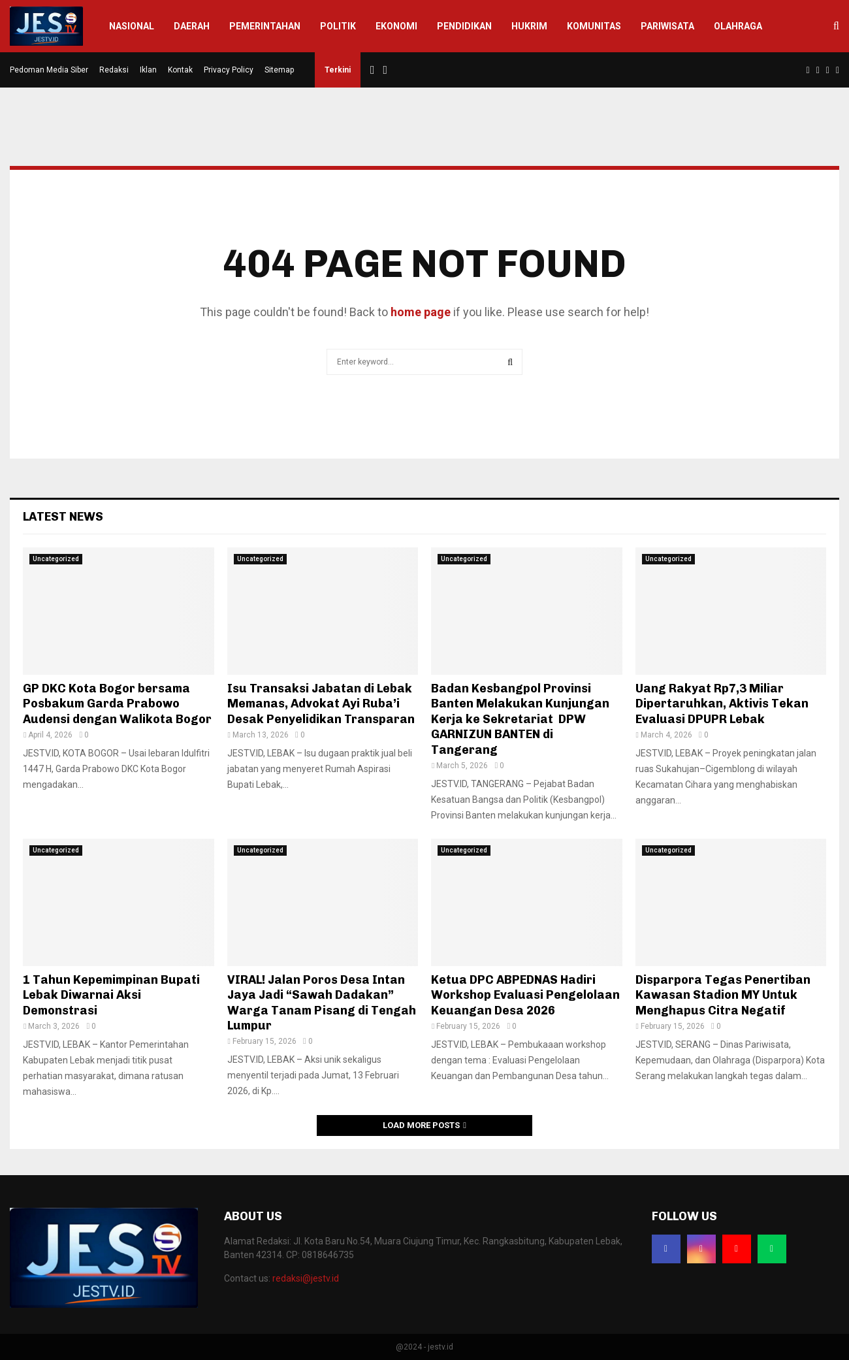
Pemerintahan (264, 26)
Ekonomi (396, 26)
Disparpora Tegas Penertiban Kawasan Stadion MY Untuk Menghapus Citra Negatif (722, 995)
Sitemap (279, 69)
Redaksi (114, 69)
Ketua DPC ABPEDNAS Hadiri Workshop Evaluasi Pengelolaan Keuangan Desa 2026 (525, 995)
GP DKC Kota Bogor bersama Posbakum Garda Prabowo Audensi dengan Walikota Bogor (117, 703)
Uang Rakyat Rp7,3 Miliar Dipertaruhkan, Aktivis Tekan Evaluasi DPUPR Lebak (722, 703)
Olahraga (738, 26)
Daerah (192, 26)
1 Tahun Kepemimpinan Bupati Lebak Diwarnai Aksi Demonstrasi (111, 995)
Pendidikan (464, 26)
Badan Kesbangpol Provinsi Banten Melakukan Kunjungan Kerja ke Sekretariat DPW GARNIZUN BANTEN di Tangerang (520, 719)
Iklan (148, 69)
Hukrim (529, 26)
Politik (338, 26)
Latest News (63, 517)
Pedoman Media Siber (49, 69)
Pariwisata (667, 26)
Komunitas (594, 26)
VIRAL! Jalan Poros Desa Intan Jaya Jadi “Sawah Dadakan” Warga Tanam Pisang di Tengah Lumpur (321, 1003)
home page (421, 312)
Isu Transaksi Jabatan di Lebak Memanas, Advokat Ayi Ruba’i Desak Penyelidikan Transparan (321, 703)
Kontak (180, 69)
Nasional (131, 26)
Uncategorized (56, 558)
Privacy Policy (228, 69)
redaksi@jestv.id (305, 1278)
